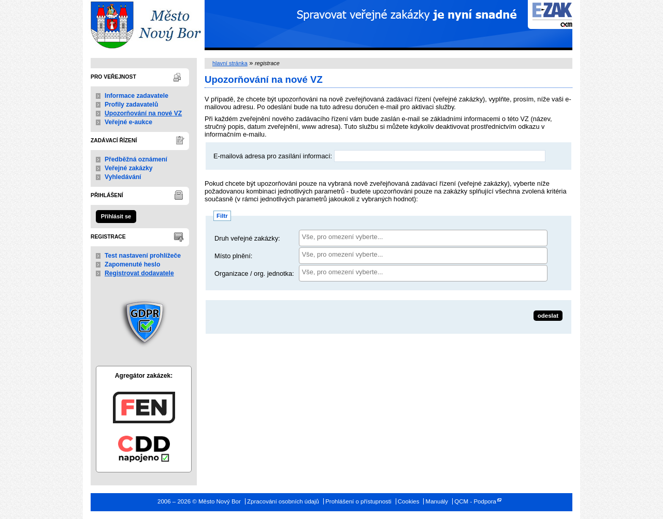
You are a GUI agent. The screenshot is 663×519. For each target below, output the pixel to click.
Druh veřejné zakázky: (247, 238)
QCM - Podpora (475, 501)
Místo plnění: (233, 256)
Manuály (437, 501)
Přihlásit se (116, 216)
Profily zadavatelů (131, 104)
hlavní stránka (230, 63)
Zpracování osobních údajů (283, 501)
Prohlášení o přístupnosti (358, 501)
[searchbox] (423, 237)
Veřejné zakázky (129, 168)
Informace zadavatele (136, 95)
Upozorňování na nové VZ (143, 113)
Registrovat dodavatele (139, 273)
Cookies (409, 501)
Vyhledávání (123, 177)
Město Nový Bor (144, 25)
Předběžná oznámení (136, 159)
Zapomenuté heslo (132, 264)
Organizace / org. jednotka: (254, 273)
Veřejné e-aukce (128, 122)
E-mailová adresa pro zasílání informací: (272, 156)
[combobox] (423, 238)
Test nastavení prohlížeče (143, 255)
